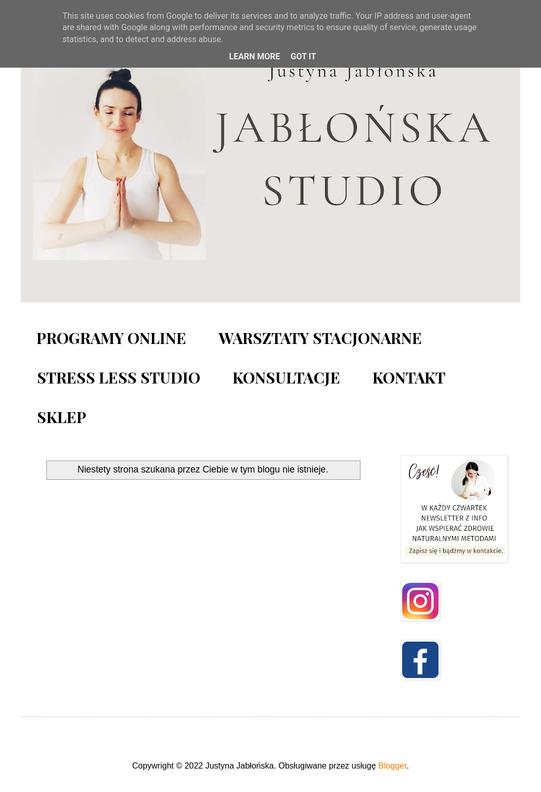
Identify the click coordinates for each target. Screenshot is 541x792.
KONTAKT (408, 377)
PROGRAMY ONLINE (111, 337)
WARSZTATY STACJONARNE (320, 337)
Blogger (392, 765)
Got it (303, 56)
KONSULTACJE (286, 377)
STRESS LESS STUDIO (118, 377)
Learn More (254, 56)
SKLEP (61, 416)
